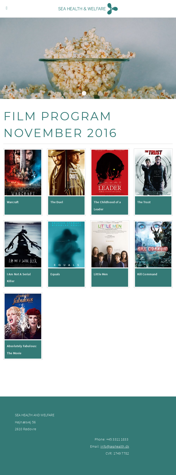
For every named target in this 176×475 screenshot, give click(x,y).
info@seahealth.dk (114, 446)
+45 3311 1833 (117, 439)
